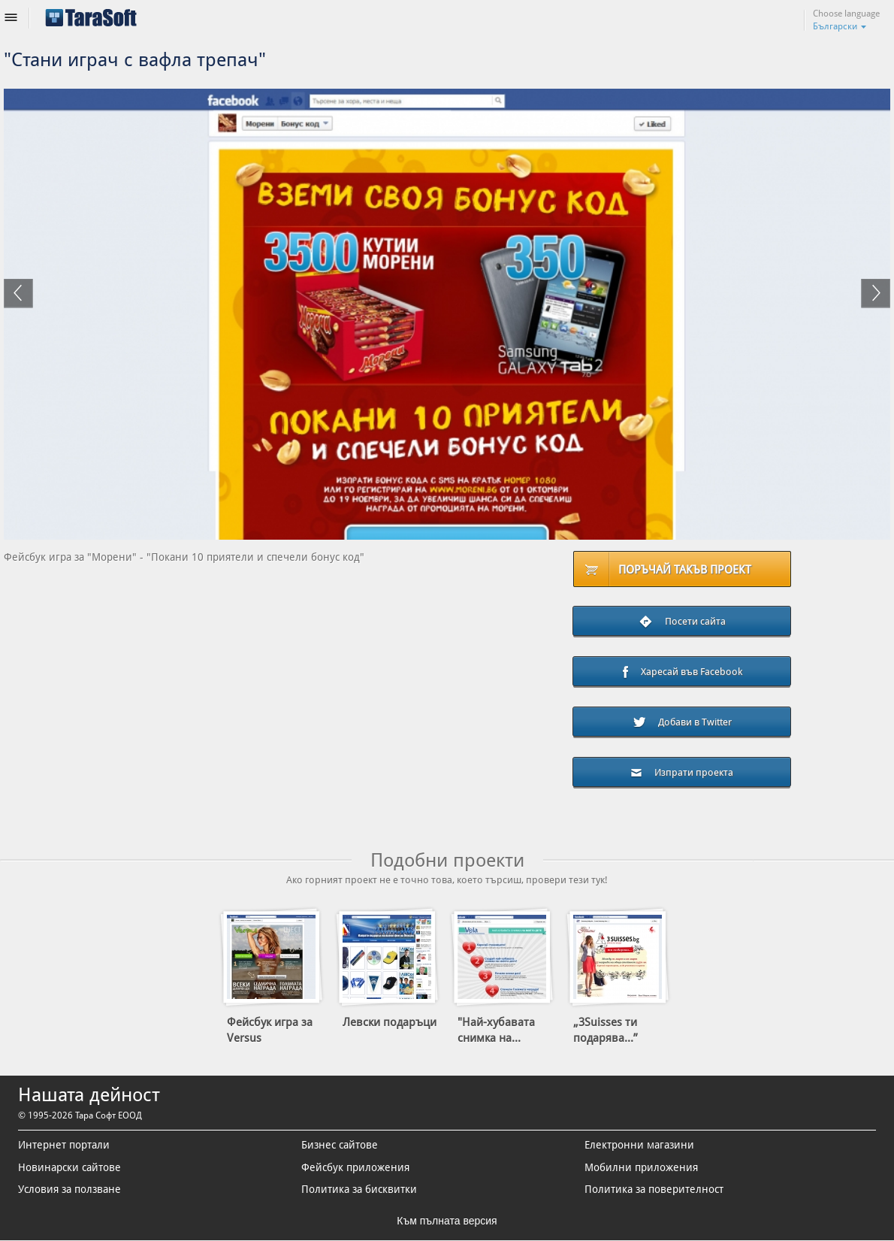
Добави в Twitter (682, 722)
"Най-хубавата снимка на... (496, 1030)
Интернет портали (64, 1145)
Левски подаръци (389, 1022)
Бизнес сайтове (339, 1145)
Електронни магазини (639, 1145)
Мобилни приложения (641, 1167)
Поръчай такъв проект (684, 570)
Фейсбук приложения (355, 1167)
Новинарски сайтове (69, 1167)
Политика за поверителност (653, 1189)
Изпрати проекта (681, 772)
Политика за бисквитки (359, 1189)
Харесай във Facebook (682, 673)
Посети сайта (682, 622)
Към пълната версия (447, 1221)
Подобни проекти (447, 860)
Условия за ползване (69, 1189)
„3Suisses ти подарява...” (605, 1030)
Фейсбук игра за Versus (270, 1030)
